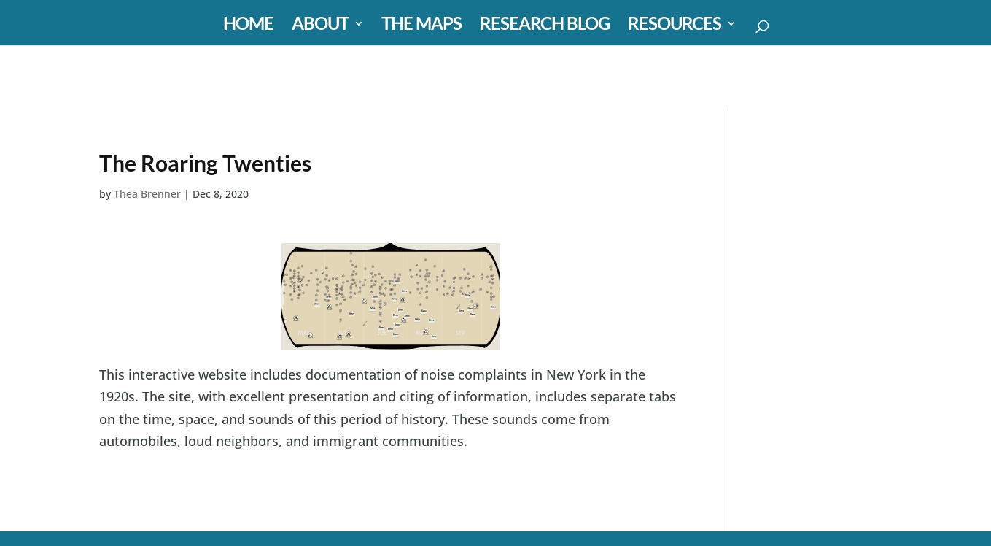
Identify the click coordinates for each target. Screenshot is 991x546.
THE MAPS (421, 26)
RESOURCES (674, 26)
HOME (248, 26)
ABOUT (320, 26)
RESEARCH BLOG (545, 26)
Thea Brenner (147, 194)
